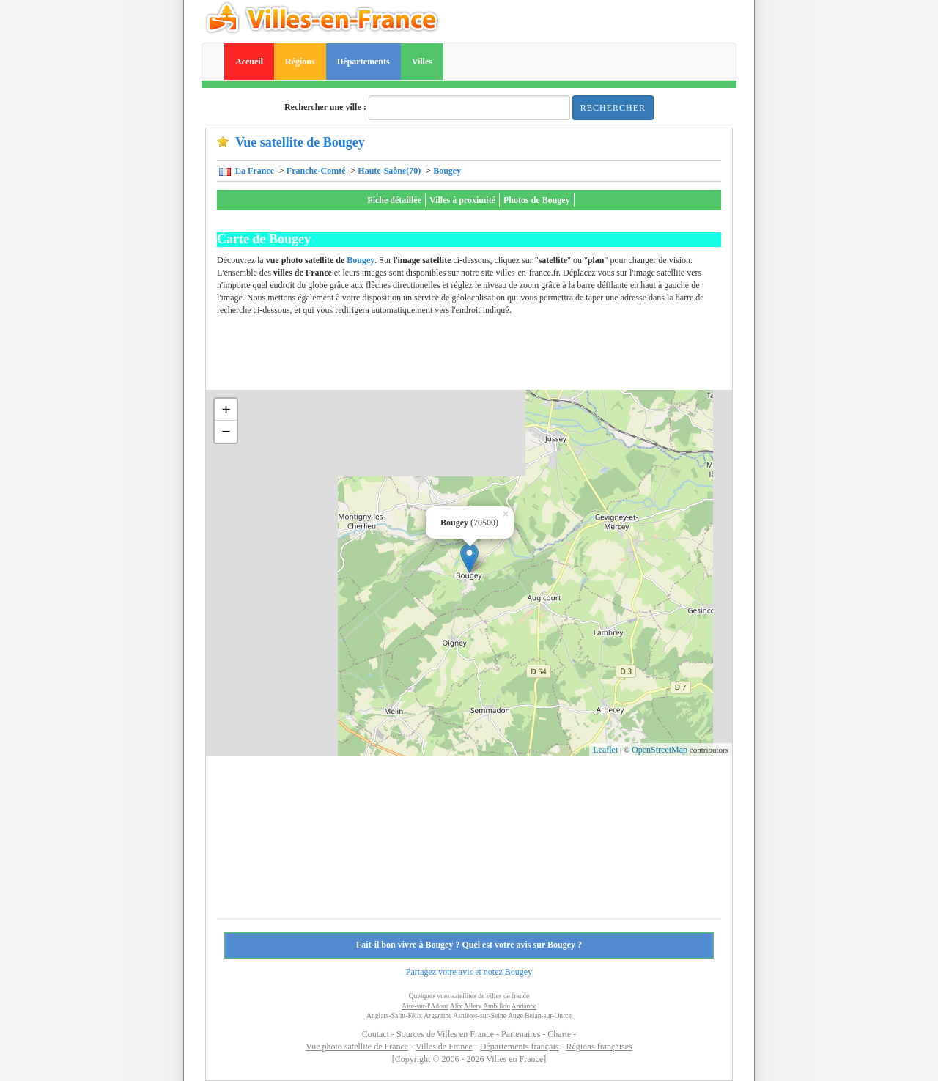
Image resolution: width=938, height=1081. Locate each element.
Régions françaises (599, 1046)
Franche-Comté (316, 171)
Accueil (249, 61)
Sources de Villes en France (445, 1034)
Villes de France (444, 1046)
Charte (559, 1034)
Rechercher (613, 108)
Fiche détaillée (394, 200)
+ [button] (226, 409)
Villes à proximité (462, 200)
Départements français (519, 1046)
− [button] (226, 431)
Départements (363, 61)
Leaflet (605, 750)
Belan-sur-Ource (548, 1015)
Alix (456, 1006)
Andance (524, 1006)
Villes (422, 61)
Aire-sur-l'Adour (425, 1006)
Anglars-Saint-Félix (394, 1015)
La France (253, 171)
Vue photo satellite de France (357, 1046)
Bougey (447, 171)
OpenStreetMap (659, 750)
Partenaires (520, 1034)
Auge (515, 1015)
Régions (300, 61)
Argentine (437, 1015)
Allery (473, 1006)
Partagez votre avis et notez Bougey (469, 972)
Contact (375, 1034)
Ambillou (496, 1006)
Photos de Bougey (536, 200)
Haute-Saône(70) (389, 171)
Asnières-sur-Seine (479, 1015)
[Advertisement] (483, 357)
